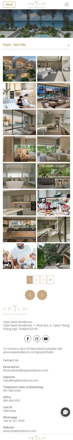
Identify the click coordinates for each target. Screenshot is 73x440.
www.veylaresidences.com (19, 431)
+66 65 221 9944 (13, 421)
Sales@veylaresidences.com (20, 380)
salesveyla (9, 410)
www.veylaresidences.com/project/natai (28, 352)
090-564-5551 (12, 400)
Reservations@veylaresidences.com (25, 370)
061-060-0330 (12, 390)
